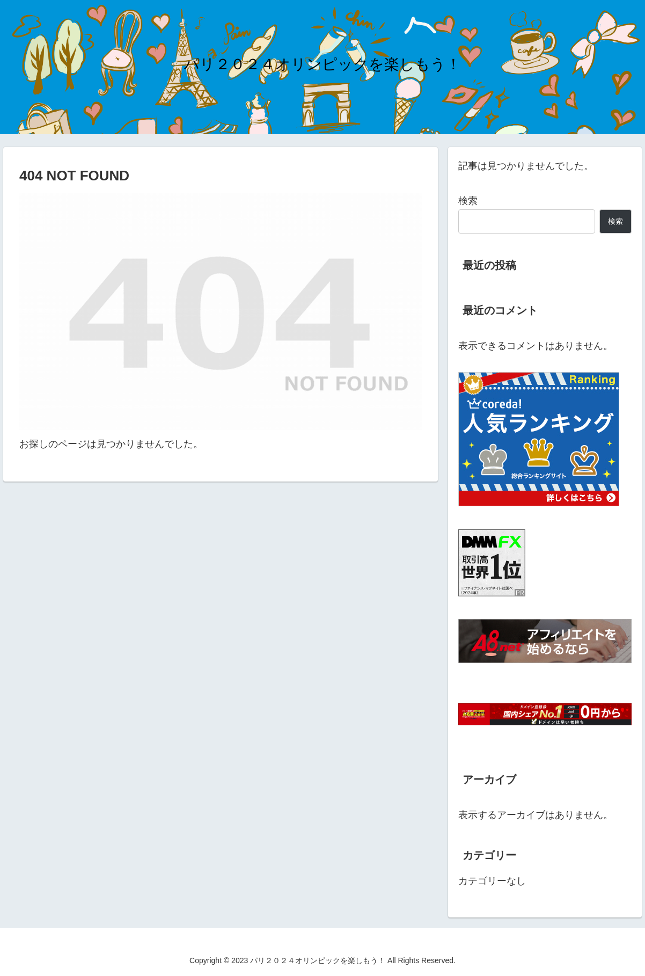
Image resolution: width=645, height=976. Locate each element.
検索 (468, 200)
